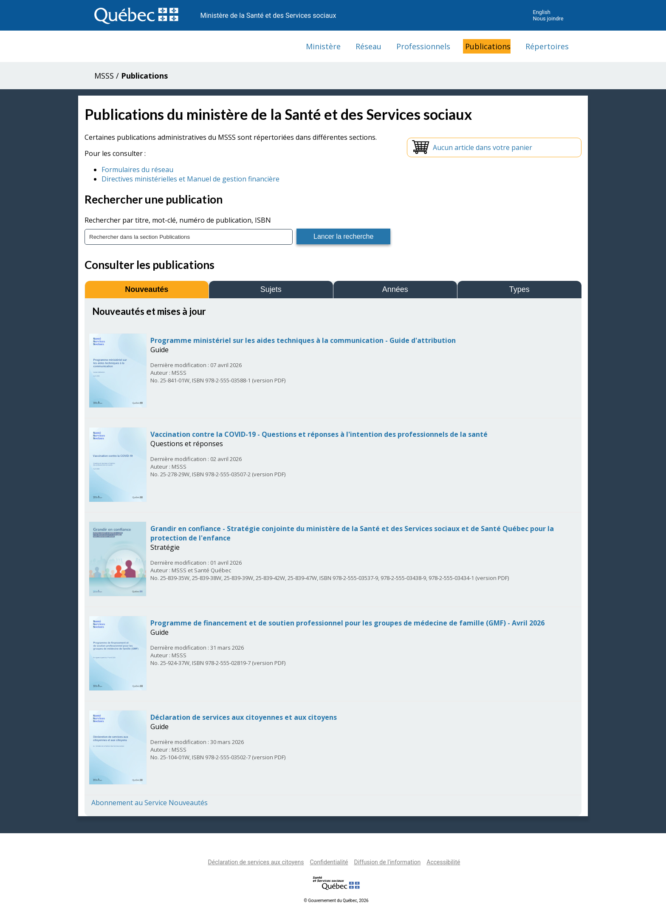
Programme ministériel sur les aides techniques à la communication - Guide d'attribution (303, 340)
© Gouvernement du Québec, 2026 (336, 900)
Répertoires (547, 46)
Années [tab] (395, 289)
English (541, 12)
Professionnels (423, 46)
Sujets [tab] (271, 289)
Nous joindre (548, 18)
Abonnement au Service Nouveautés (149, 802)
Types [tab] (519, 289)
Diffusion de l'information (387, 862)
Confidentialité (329, 862)
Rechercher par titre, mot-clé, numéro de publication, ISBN (178, 220)
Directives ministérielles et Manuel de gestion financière (190, 179)
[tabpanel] (333, 556)
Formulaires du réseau (137, 169)
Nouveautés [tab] (146, 289)
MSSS (104, 76)
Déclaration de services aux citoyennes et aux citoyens (243, 717)
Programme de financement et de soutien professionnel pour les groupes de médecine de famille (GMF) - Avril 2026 (347, 623)
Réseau (368, 46)
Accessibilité (443, 862)
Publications (488, 46)
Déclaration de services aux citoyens (256, 862)
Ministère (323, 46)
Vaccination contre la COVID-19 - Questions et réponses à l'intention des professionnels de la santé (319, 434)
